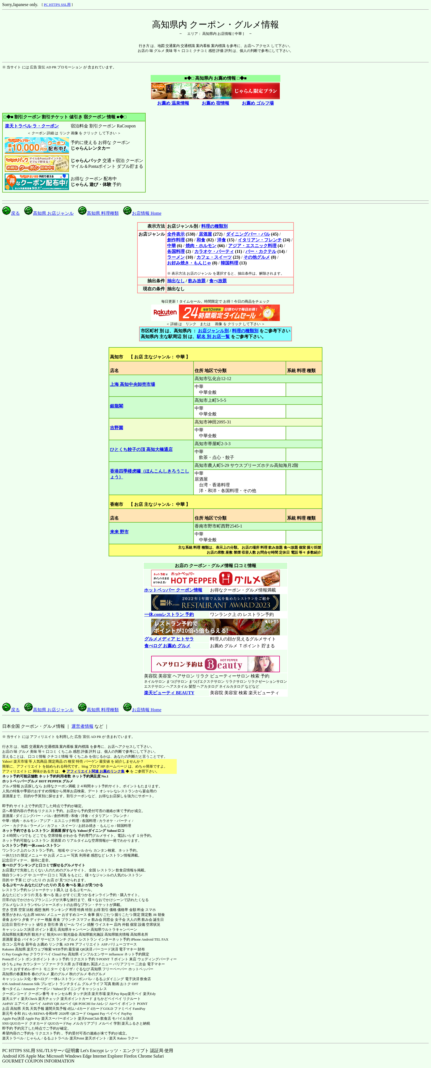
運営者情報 (82, 726)
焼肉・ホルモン (201, 245)
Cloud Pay (59, 954)
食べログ (9, 865)
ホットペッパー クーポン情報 (173, 590)
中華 (171, 245)
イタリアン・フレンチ (260, 240)
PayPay (126, 1013)
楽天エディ (11, 999)
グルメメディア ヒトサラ (169, 639)
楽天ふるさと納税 (135, 1023)
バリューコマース (122, 944)
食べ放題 (218, 280)
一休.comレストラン (44, 845)
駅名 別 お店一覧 (213, 336)
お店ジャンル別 (213, 330)
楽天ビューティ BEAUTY (169, 692)
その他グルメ (257, 257)
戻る (11, 213)
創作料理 (176, 240)
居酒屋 (205, 234)
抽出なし (176, 280)
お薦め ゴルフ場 (258, 103)
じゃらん (33, 1038)
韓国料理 (229, 263)
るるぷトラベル (55, 1038)
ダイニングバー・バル (248, 234)
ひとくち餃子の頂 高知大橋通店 (141, 449)
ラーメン (176, 257)
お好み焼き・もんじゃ (189, 263)
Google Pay (20, 954)
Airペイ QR (69, 1004)
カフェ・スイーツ (214, 257)
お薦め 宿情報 (215, 103)
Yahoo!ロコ (116, 831)
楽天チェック (49, 999)
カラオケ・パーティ (214, 251)
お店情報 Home (142, 213)
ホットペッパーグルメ (20, 781)
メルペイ (105, 1023)
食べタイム (11, 989)
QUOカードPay (60, 1023)
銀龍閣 (116, 406)
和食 (201, 240)
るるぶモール (13, 885)
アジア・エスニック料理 (252, 245)
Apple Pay (32, 1018)
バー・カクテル (260, 251)
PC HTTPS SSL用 (57, 4)
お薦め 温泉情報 (173, 103)
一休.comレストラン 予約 (169, 614)
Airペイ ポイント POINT (128, 1004)
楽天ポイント (95, 1038)
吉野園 (116, 427)
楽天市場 (99, 994)
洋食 (221, 240)
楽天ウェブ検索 (39, 949)
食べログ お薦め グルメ (167, 645)
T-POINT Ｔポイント (112, 959)
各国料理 (176, 251)
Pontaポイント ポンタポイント (26, 959)
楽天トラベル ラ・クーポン (32, 126)
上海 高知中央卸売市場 (132, 384)
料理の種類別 (214, 226)
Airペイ (35, 1004)
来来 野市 (119, 531)
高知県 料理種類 (98, 213)
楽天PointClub (89, 1018)
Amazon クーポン (36, 989)
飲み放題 (197, 280)
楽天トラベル (13, 1038)
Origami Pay (96, 1013)
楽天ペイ (135, 994)
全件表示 (176, 234)
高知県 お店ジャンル (49, 213)
